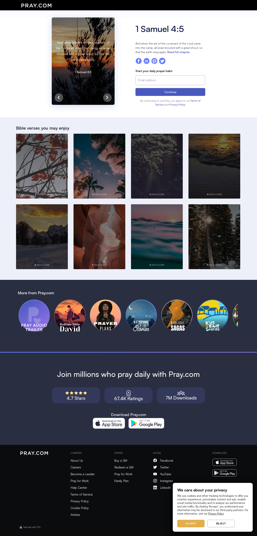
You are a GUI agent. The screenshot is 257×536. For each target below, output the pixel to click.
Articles (75, 515)
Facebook (163, 460)
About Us (76, 460)
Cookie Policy (79, 508)
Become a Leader (82, 474)
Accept (190, 523)
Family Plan (121, 481)
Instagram (163, 481)
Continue (170, 92)
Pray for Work (79, 481)
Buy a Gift (120, 460)
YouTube (162, 474)
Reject (221, 523)
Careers (75, 467)
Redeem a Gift (123, 467)
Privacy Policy (177, 104)
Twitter (161, 467)
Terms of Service (81, 494)
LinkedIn (162, 487)
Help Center (78, 487)
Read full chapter (178, 52)
